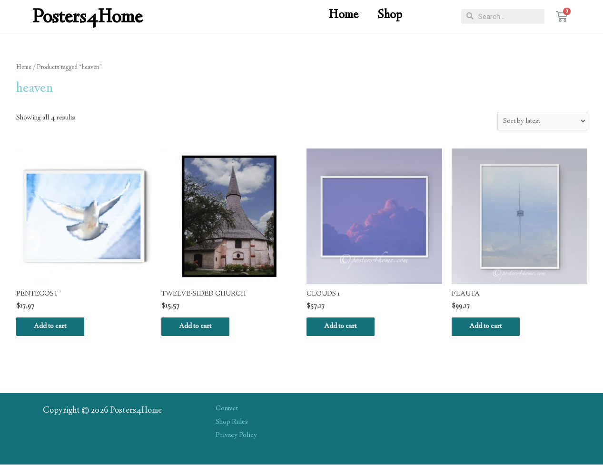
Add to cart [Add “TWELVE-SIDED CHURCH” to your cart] (196, 327)
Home (343, 15)
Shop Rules (232, 422)
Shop (389, 15)
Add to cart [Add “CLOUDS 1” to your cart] (342, 327)
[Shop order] (542, 121)
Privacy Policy (236, 436)
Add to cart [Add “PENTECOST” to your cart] (51, 327)
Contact (227, 409)
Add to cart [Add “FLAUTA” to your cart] (487, 327)
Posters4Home (88, 18)
